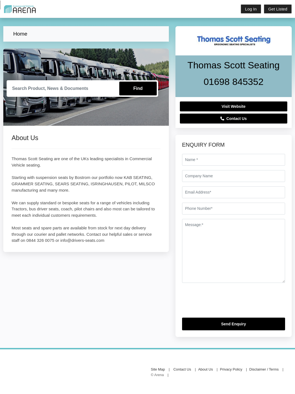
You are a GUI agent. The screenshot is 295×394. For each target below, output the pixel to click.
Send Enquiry (233, 324)
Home (20, 34)
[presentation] (224, 302)
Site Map (158, 369)
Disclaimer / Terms (264, 369)
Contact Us (233, 118)
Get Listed (277, 9)
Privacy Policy (231, 369)
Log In (251, 9)
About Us (205, 369)
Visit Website (234, 106)
